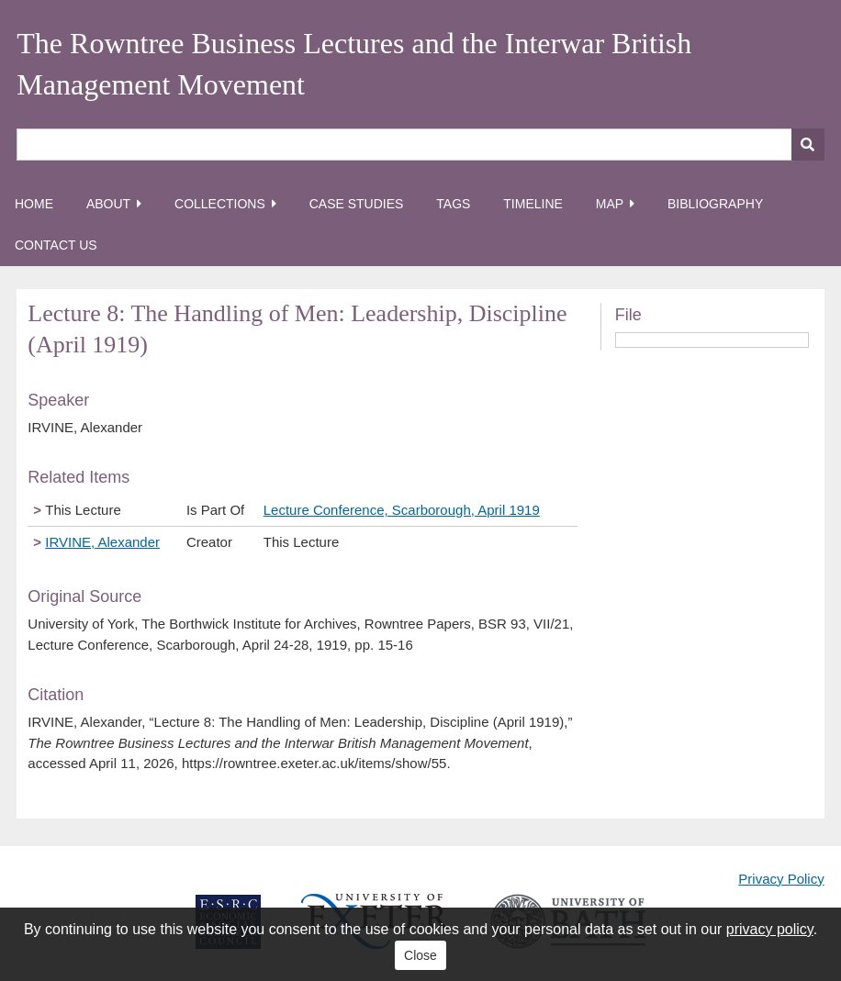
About (108, 203)
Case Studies (356, 203)
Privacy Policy (781, 878)
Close (420, 955)
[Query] (420, 144)
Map (609, 203)
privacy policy (769, 929)
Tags (453, 203)
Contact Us (56, 245)
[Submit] (807, 144)
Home (34, 203)
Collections (219, 203)
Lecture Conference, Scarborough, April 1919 (402, 510)
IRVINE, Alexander (102, 542)
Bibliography (715, 203)
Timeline (533, 203)
